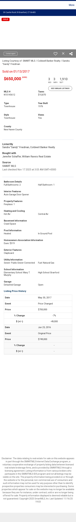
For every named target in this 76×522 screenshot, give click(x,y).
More (71, 5)
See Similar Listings (60, 88)
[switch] (55, 54)
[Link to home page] (3, 5)
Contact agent (10, 53)
